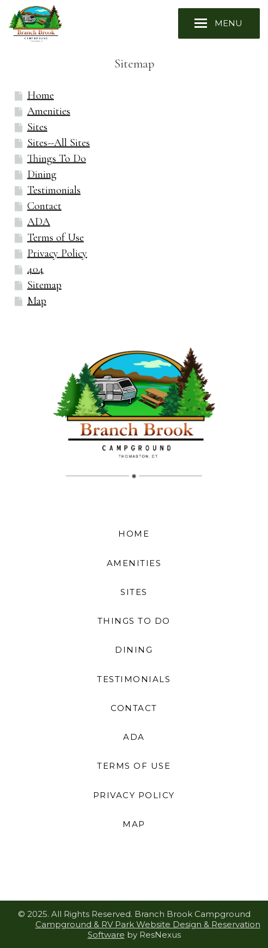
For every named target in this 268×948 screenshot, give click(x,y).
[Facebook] (96, 872)
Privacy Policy (57, 253)
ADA (38, 221)
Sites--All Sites (58, 142)
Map (36, 300)
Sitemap (44, 284)
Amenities (48, 111)
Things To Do (56, 158)
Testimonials (54, 190)
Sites (37, 126)
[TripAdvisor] (146, 872)
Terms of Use (55, 237)
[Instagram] (121, 872)
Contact (44, 205)
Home (40, 95)
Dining (42, 174)
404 (35, 269)
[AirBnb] (171, 872)
